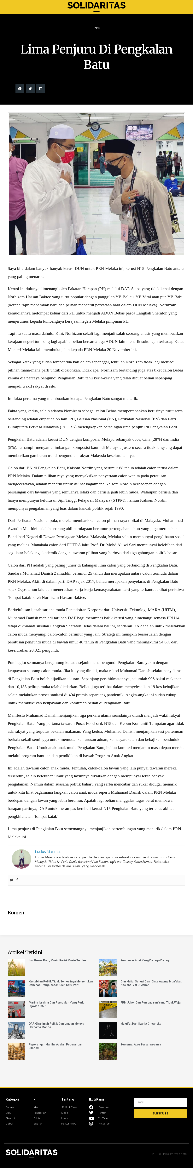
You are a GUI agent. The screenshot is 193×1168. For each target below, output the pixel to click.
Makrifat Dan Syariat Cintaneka (140, 1023)
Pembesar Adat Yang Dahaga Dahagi (145, 960)
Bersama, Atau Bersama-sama (140, 1044)
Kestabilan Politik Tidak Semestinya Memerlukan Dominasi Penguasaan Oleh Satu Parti (61, 983)
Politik (96, 28)
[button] (19, 88)
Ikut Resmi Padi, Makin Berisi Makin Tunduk (57, 960)
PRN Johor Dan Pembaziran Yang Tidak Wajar (151, 1002)
